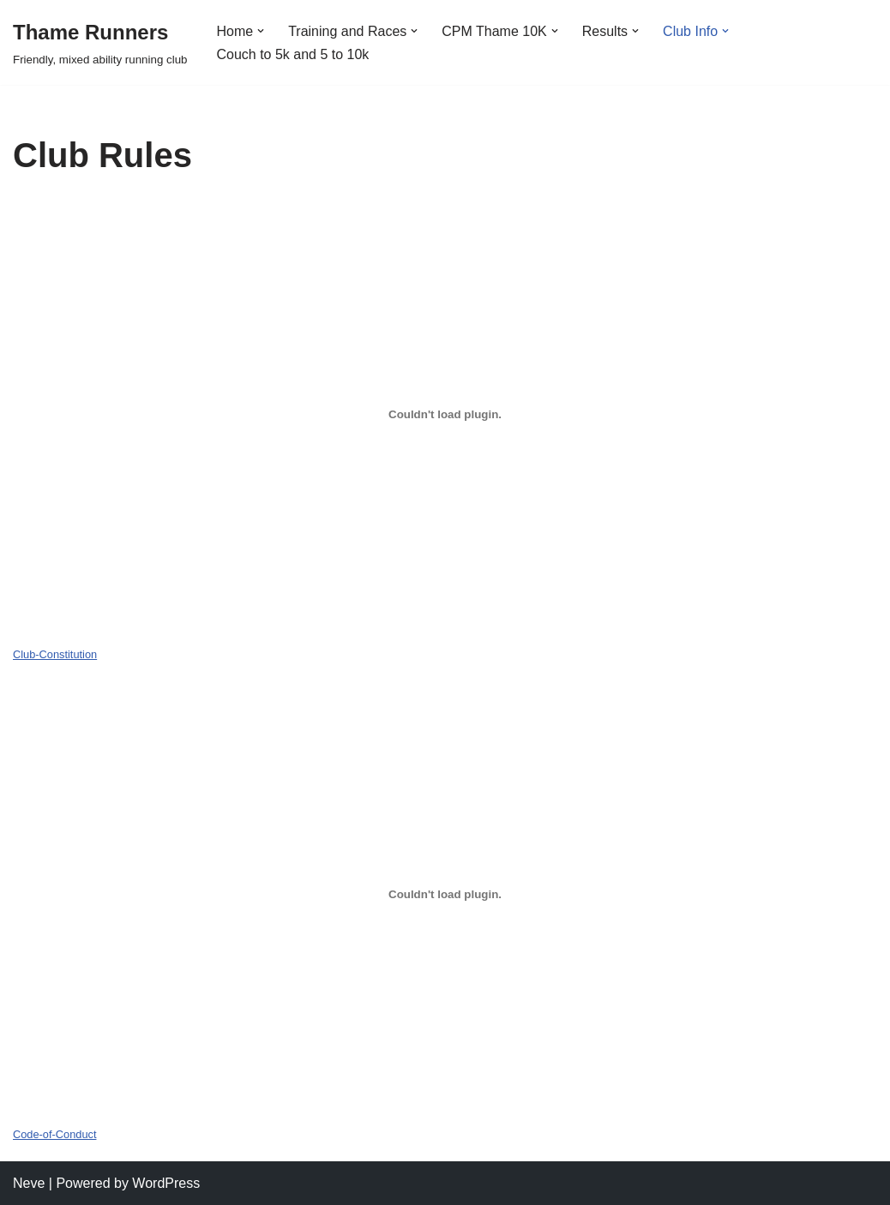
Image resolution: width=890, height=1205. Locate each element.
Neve (29, 1183)
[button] (260, 30)
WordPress (166, 1183)
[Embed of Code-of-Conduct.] (445, 894)
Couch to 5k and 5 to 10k (292, 54)
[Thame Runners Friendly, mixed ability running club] (100, 42)
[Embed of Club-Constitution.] (445, 414)
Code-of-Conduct (54, 1134)
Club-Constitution (55, 654)
